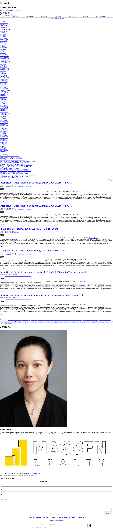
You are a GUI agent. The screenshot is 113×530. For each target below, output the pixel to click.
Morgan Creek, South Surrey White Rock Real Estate (15, 169)
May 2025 (3, 45)
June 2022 (3, 72)
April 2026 (3, 37)
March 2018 (3, 101)
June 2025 (3, 43)
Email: (3, 490)
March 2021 (3, 87)
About (59, 16)
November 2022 (4, 69)
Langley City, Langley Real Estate (9, 168)
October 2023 (4, 60)
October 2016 (4, 112)
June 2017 (3, 102)
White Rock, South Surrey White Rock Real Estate (14, 176)
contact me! (59, 433)
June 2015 (3, 131)
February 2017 (4, 106)
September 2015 (5, 127)
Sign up (17, 10)
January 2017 (4, 108)
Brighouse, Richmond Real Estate (9, 156)
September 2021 (5, 80)
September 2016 (5, 113)
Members (85, 16)
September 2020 (5, 90)
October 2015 (4, 125)
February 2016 (4, 121)
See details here (81, 191)
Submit (108, 513)
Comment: (4, 499)
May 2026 (3, 35)
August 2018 (3, 97)
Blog (73, 16)
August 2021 (3, 82)
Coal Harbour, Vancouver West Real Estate (12, 160)
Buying (31, 16)
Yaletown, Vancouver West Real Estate (11, 177)
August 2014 (3, 142)
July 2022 (3, 71)
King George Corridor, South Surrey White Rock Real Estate (17, 167)
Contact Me (102, 16)
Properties (15, 16)
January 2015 (4, 138)
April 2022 (3, 73)
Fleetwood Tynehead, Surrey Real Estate (11, 164)
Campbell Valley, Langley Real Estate (10, 157)
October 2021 (4, 79)
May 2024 (3, 52)
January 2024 (4, 57)
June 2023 (3, 64)
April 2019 (3, 91)
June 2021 (3, 84)
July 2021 (3, 83)
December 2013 (4, 151)
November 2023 (4, 58)
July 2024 (3, 49)
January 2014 (4, 150)
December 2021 (4, 78)
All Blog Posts (4, 23)
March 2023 (3, 67)
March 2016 (3, 120)
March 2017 (3, 105)
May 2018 (3, 98)
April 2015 (3, 134)
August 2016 (3, 114)
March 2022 (3, 75)
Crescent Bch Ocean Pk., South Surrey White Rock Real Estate (18, 161)
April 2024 (3, 53)
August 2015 (3, 128)
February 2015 (4, 136)
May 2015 (3, 132)
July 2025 (3, 42)
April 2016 (3, 119)
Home (2, 16)
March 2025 (3, 47)
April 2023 (3, 65)
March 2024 (3, 54)
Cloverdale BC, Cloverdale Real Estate (11, 158)
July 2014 (3, 143)
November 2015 (4, 124)
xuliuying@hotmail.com (10, 15)
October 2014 (4, 140)
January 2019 (4, 93)
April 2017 (3, 103)
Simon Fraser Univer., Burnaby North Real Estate (14, 173)
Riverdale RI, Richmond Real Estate (10, 172)
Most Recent (3, 31)
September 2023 (5, 61)
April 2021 (3, 86)
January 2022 (4, 76)
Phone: (3, 494)
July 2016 (3, 116)
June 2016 (3, 117)
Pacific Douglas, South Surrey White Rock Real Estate (15, 171)
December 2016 (4, 109)
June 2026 (3, 34)
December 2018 (4, 94)
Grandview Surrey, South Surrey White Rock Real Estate (16, 165)
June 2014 (3, 144)
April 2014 (3, 147)
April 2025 (3, 46)
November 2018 (4, 95)
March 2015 (3, 135)
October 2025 (4, 39)
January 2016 (4, 123)
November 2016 (4, 110)
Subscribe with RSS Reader (56, 18)
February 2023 (4, 68)
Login (12, 10)
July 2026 (3, 32)
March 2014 (3, 149)
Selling (45, 16)
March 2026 (3, 38)
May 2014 (3, 146)
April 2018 (3, 99)
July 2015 (3, 129)
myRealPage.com (59, 520)
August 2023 (3, 62)
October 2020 (4, 88)
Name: (3, 485)
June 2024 (3, 50)
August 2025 (3, 41)
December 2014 (4, 139)
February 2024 (4, 56)
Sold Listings (4, 27)
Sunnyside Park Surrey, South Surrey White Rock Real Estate (17, 175)
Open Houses (4, 25)
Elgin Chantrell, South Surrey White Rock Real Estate (15, 162)
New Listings (4, 24)
